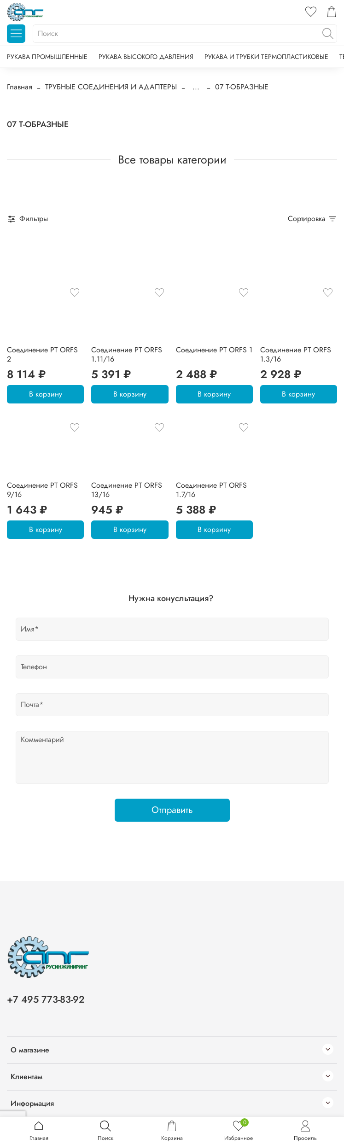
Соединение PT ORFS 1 (214, 350)
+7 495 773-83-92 (46, 999)
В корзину (45, 394)
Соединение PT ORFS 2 (42, 354)
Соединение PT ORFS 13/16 (126, 490)
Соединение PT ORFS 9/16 (42, 490)
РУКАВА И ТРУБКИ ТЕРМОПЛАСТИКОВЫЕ (266, 56)
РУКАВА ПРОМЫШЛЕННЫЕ (47, 56)
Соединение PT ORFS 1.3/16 (295, 354)
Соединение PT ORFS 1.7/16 (211, 490)
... (195, 87)
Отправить (172, 810)
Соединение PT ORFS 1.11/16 (126, 354)
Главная (19, 87)
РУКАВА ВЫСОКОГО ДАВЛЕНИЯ (146, 56)
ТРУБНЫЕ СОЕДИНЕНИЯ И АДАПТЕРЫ (111, 87)
